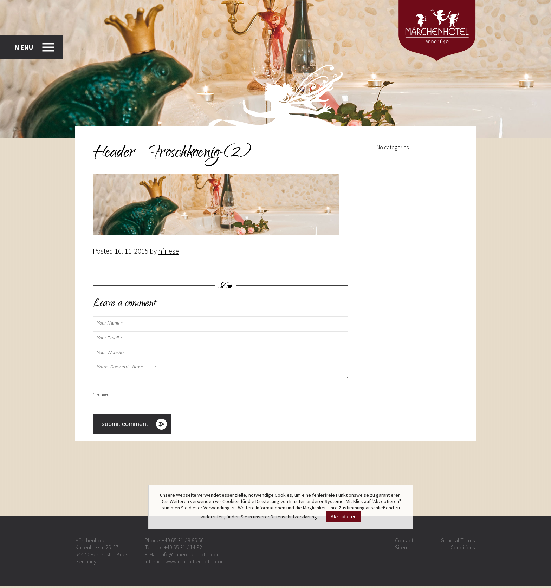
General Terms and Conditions (458, 546)
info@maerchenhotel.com (190, 556)
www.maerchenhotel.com (195, 563)
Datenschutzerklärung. (294, 517)
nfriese (168, 251)
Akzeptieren (344, 517)
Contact (404, 542)
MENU (23, 47)
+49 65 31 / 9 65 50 (183, 542)
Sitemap (405, 549)
